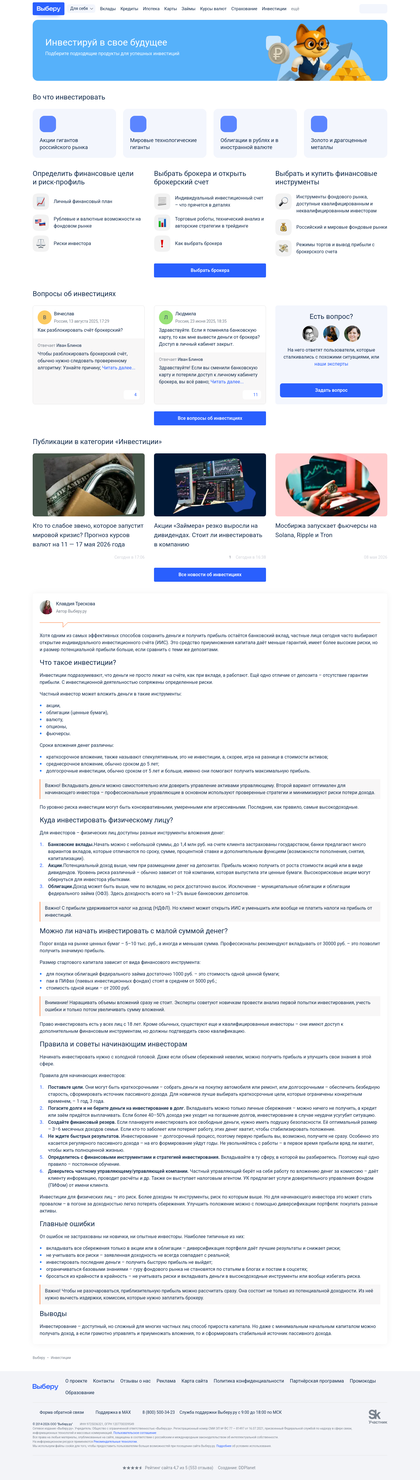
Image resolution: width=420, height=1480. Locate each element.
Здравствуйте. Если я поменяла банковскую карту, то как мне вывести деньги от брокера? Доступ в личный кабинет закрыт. (209, 337)
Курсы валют (213, 8)
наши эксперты (331, 364)
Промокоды (363, 1381)
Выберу (39, 1358)
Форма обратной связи (58, 1412)
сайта (201, 1381)
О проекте (76, 1381)
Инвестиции (274, 8)
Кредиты (129, 8)
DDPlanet (247, 1467)
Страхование (244, 8)
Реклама (166, 1381)
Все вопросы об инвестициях (210, 418)
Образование (79, 1392)
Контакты (103, 1381)
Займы (189, 8)
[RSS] (81, 1467)
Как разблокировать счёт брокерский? (80, 330)
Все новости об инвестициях (210, 574)
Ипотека (151, 8)
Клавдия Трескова (67, 607)
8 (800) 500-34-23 (155, 1412)
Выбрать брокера (210, 270)
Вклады (108, 8)
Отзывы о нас (135, 1381)
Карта (187, 1381)
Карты (170, 8)
